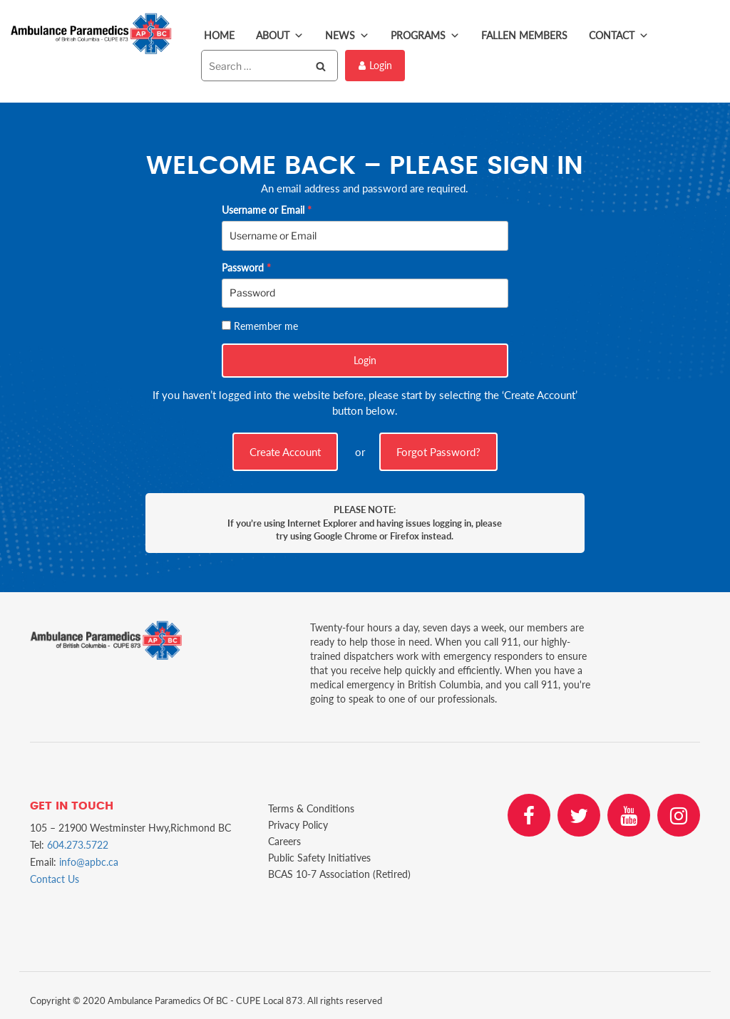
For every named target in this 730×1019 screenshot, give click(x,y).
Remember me (266, 326)
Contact (619, 35)
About (280, 35)
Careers (284, 841)
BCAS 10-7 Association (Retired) (339, 874)
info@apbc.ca (88, 862)
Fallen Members (524, 35)
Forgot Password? (438, 451)
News (347, 35)
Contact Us (54, 879)
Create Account (285, 451)
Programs (425, 35)
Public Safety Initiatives (319, 858)
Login (375, 65)
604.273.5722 (77, 845)
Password (246, 268)
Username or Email (267, 210)
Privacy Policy (298, 825)
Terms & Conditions (311, 808)
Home (219, 35)
